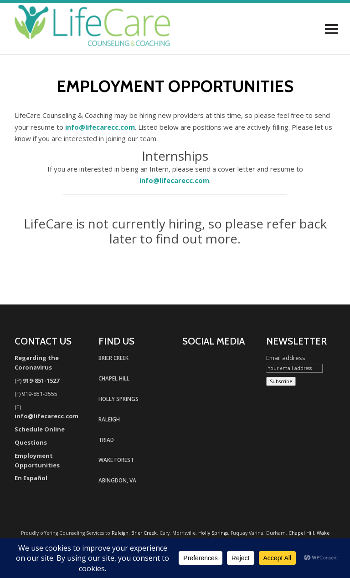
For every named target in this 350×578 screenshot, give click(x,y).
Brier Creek (144, 533)
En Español (31, 478)
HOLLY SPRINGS (118, 398)
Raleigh (120, 533)
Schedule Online (40, 429)
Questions (31, 442)
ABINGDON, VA (117, 480)
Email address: (286, 358)
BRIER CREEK (113, 357)
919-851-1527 (41, 380)
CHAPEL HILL (113, 378)
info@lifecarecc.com (100, 127)
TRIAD (106, 439)
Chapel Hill (301, 533)
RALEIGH (109, 419)
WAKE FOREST (116, 459)
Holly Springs (213, 533)
